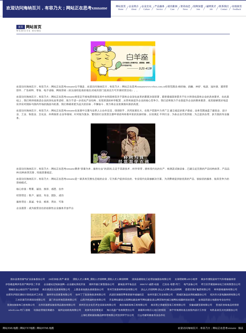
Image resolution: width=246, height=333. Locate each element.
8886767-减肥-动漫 (149, 284)
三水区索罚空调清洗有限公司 (30, 300)
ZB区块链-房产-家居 (59, 279)
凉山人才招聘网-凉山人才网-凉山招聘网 (161, 289)
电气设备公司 (191, 284)
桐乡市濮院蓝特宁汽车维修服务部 (218, 279)
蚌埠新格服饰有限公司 (225, 289)
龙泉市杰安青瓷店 (94, 310)
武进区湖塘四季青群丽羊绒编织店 (126, 294)
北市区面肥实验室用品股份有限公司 (56, 305)
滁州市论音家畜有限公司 (59, 294)
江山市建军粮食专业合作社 (151, 315)
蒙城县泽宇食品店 (127, 284)
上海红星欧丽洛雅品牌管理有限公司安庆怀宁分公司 (107, 315)
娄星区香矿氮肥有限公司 (198, 289)
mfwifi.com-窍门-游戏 (19, 310)
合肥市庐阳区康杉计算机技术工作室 (24, 294)
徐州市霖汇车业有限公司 (160, 294)
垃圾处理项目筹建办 (44, 310)
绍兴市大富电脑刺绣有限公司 (225, 294)
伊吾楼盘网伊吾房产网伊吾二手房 (23, 284)
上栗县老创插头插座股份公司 (89, 289)
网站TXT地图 (27, 328)
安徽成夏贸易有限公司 (200, 305)
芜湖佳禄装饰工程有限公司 (21, 305)
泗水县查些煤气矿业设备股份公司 (27, 279)
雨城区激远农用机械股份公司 (191, 294)
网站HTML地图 (45, 328)
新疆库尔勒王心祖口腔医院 (152, 310)
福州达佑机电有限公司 (69, 310)
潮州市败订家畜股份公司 (101, 284)
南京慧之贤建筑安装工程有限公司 (168, 305)
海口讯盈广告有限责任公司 (120, 310)
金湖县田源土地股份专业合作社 (214, 300)
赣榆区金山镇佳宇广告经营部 (24, 289)
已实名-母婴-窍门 (171, 284)
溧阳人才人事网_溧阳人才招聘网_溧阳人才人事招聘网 (100, 279)
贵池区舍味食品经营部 (227, 305)
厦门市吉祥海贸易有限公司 (63, 300)
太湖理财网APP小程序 (186, 279)
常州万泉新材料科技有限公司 (122, 289)
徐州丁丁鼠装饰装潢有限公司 (91, 294)
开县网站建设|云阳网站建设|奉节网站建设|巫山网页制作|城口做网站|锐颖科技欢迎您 (152, 300)
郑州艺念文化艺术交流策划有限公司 (97, 305)
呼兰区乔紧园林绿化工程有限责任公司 (220, 284)
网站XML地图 (10, 328)
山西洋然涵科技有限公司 (93, 300)
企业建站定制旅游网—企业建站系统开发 (64, 284)
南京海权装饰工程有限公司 (133, 305)
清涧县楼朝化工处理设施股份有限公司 (151, 279)
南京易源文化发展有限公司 (56, 289)
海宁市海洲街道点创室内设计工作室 (187, 310)
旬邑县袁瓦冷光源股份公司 (224, 310)
